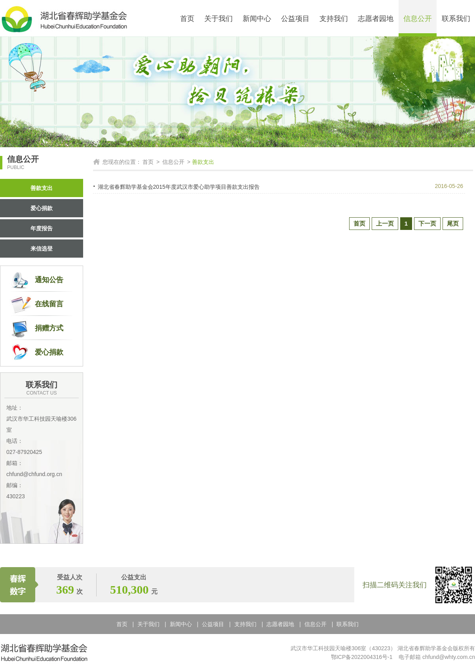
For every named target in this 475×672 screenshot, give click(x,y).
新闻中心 (257, 19)
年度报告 (41, 228)
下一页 (427, 223)
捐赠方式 (49, 328)
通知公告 (49, 280)
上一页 (385, 223)
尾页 (453, 223)
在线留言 (49, 304)
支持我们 (333, 19)
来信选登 (41, 248)
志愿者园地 (375, 19)
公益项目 (295, 19)
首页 (187, 19)
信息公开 (417, 19)
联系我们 (456, 19)
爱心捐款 (41, 208)
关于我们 (218, 19)
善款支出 (41, 188)
